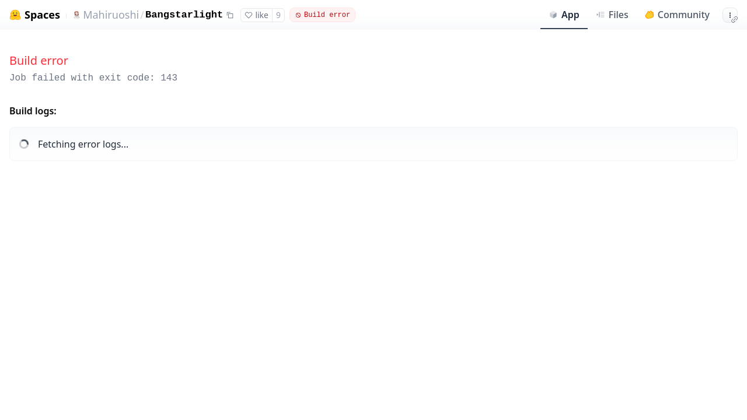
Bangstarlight (184, 14)
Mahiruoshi (111, 15)
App (564, 14)
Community (677, 14)
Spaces (42, 15)
